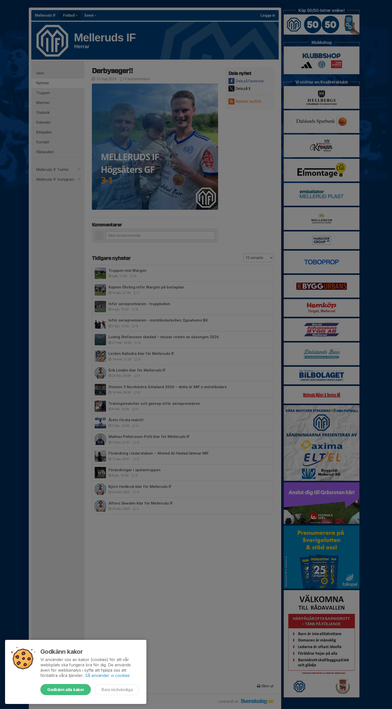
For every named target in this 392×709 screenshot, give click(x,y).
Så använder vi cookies (107, 675)
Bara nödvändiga (117, 689)
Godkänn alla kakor (65, 689)
